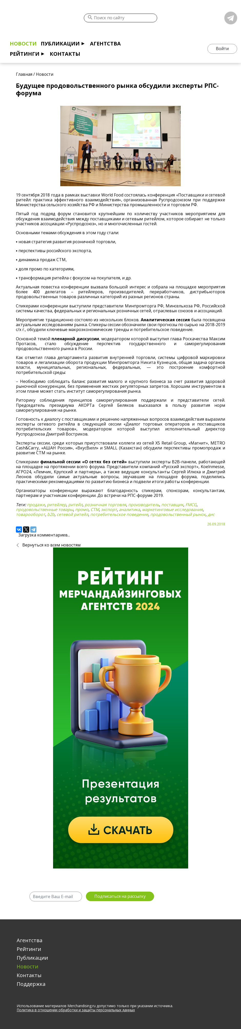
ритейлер (56, 504)
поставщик (172, 504)
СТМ (95, 509)
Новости (23, 43)
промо (81, 509)
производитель (143, 504)
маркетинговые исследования (172, 509)
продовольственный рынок (178, 514)
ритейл (75, 504)
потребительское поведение (119, 514)
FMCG (191, 504)
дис (211, 514)
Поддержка (31, 983)
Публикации (60, 43)
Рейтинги (24, 53)
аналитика (129, 509)
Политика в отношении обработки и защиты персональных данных (76, 1009)
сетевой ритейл (72, 514)
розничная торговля (105, 504)
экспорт (109, 509)
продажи (36, 504)
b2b (51, 514)
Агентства (105, 43)
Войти (222, 48)
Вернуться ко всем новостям (51, 545)
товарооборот (30, 514)
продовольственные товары (44, 509)
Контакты (65, 53)
